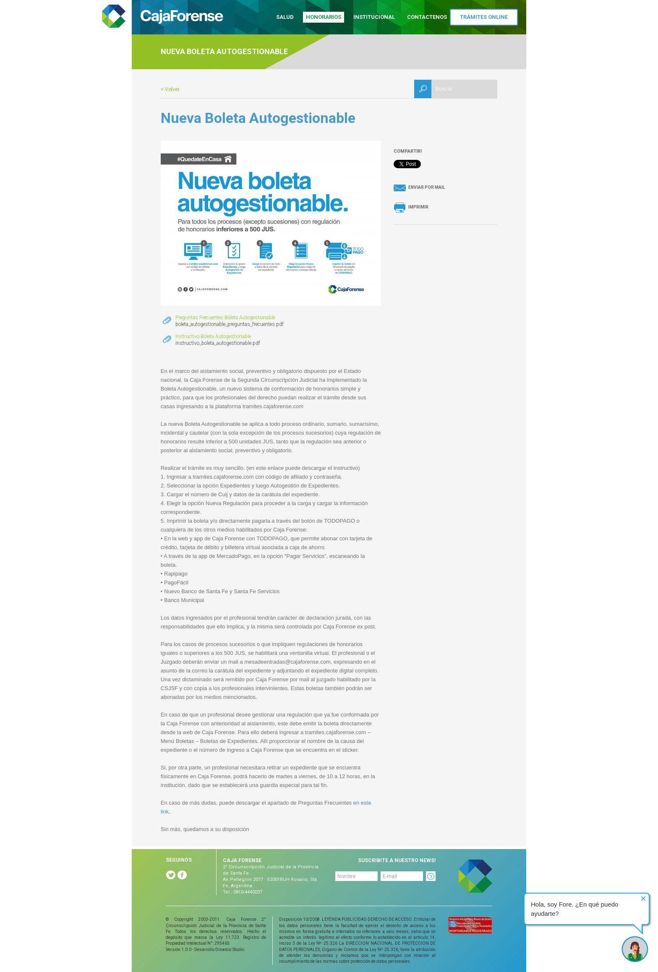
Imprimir (418, 207)
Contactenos (427, 17)
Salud (285, 17)
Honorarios (323, 17)
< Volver (170, 89)
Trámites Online (484, 17)
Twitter (171, 875)
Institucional (374, 17)
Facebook (182, 875)
